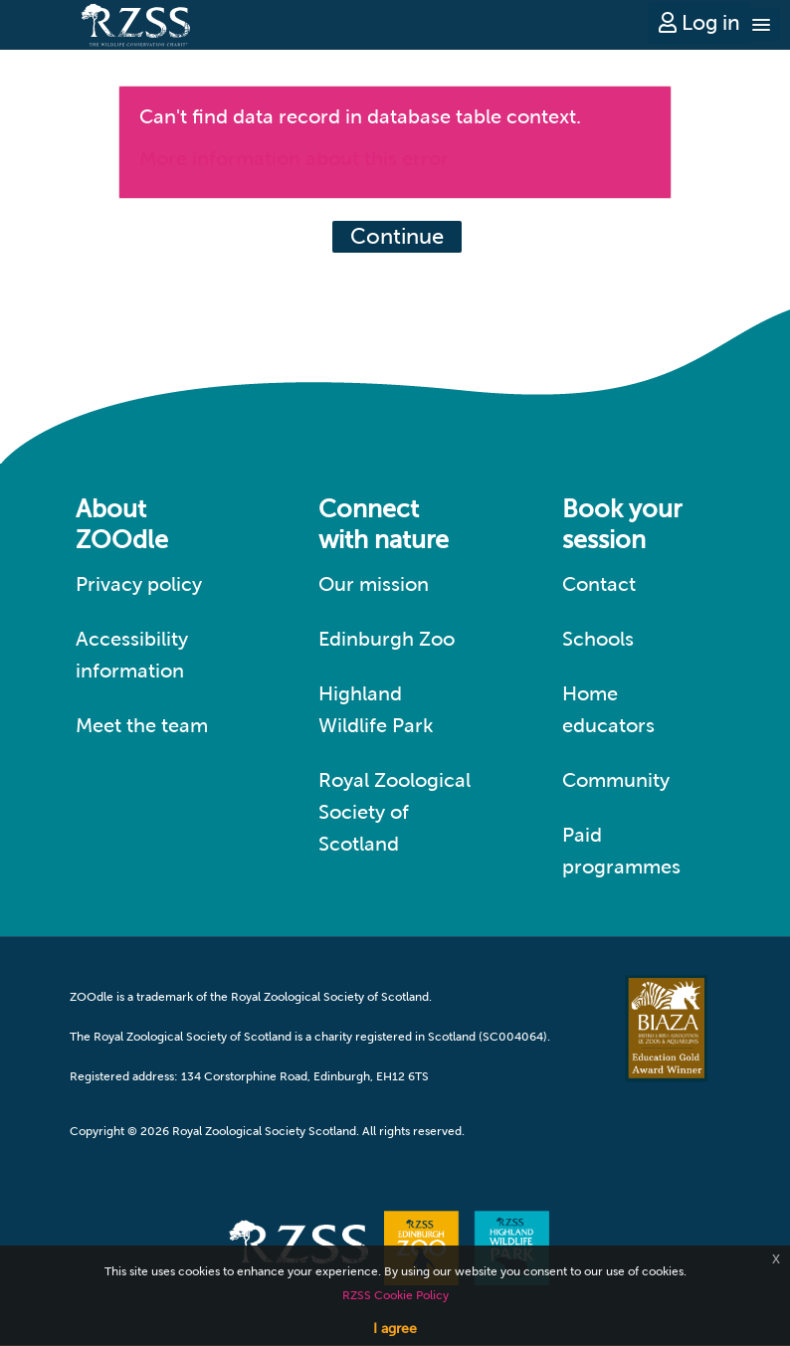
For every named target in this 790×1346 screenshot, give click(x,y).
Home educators (608, 709)
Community (616, 780)
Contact (599, 584)
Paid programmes (621, 850)
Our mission (373, 584)
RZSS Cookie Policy (395, 1295)
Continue (397, 236)
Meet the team (142, 725)
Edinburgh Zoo (386, 639)
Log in (699, 22)
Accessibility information (132, 654)
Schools (598, 639)
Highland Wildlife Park (376, 709)
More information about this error (294, 158)
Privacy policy (139, 584)
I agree (395, 1328)
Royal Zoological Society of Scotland (394, 812)
